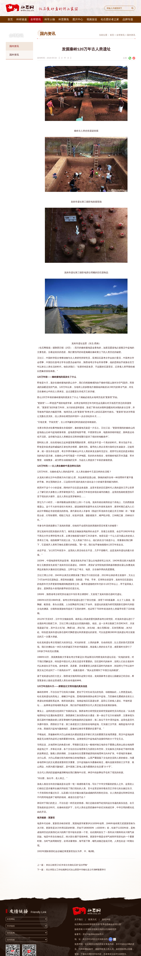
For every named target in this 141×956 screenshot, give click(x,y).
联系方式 (92, 919)
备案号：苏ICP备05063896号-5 (88, 934)
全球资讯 (35, 19)
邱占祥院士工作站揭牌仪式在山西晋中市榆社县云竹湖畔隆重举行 (76, 869)
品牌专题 (128, 19)
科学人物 (49, 19)
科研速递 (21, 19)
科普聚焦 (64, 19)
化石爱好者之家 (110, 19)
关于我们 (78, 919)
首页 (10, 19)
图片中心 (78, 19)
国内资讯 (14, 46)
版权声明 (106, 919)
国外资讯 (14, 54)
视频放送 (92, 19)
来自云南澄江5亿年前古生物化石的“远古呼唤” (67, 865)
